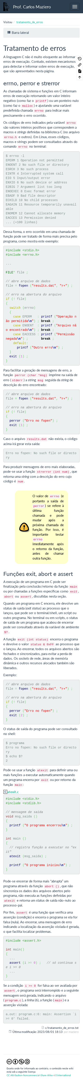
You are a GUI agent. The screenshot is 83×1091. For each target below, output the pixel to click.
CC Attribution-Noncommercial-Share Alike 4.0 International (39, 1075)
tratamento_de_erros (29, 22)
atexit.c (13, 792)
